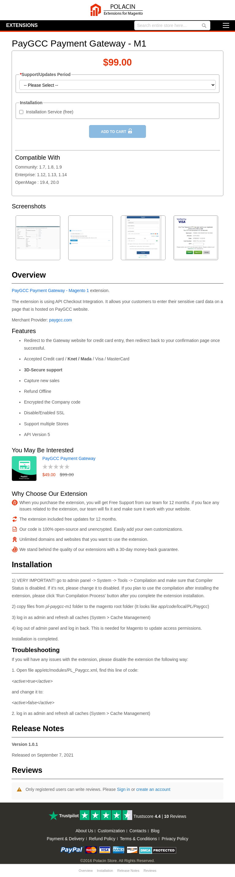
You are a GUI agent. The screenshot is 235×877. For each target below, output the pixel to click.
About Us (84, 830)
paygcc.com (60, 319)
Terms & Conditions (138, 838)
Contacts (137, 830)
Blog (155, 830)
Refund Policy (102, 838)
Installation (105, 870)
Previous (214, 206)
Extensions (22, 25)
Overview (86, 870)
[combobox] (172, 25)
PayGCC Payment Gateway (68, 458)
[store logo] (117, 10)
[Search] (204, 26)
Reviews (150, 870)
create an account (153, 789)
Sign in (123, 789)
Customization (111, 830)
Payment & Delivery (65, 838)
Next (220, 206)
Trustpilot (69, 815)
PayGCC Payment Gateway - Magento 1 (50, 290)
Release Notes (128, 870)
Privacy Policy (175, 838)
